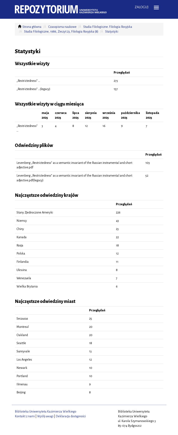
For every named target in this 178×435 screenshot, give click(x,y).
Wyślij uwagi (45, 416)
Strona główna (31, 26)
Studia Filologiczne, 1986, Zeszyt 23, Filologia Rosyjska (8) (61, 31)
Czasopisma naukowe (62, 26)
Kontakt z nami (25, 416)
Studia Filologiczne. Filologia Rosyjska (107, 26)
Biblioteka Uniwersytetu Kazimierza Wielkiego (45, 411)
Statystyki (111, 31)
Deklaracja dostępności (71, 416)
